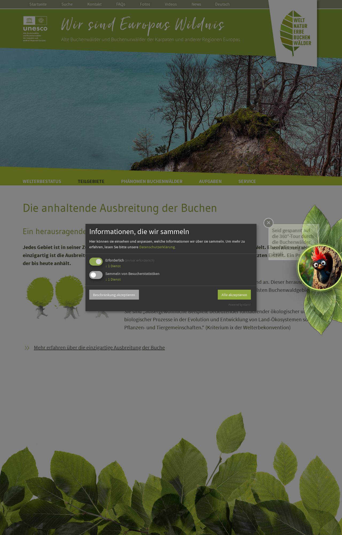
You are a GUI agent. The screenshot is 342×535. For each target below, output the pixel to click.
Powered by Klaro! (239, 305)
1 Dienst (113, 265)
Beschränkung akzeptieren (114, 294)
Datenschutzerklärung (157, 246)
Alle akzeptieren (234, 294)
